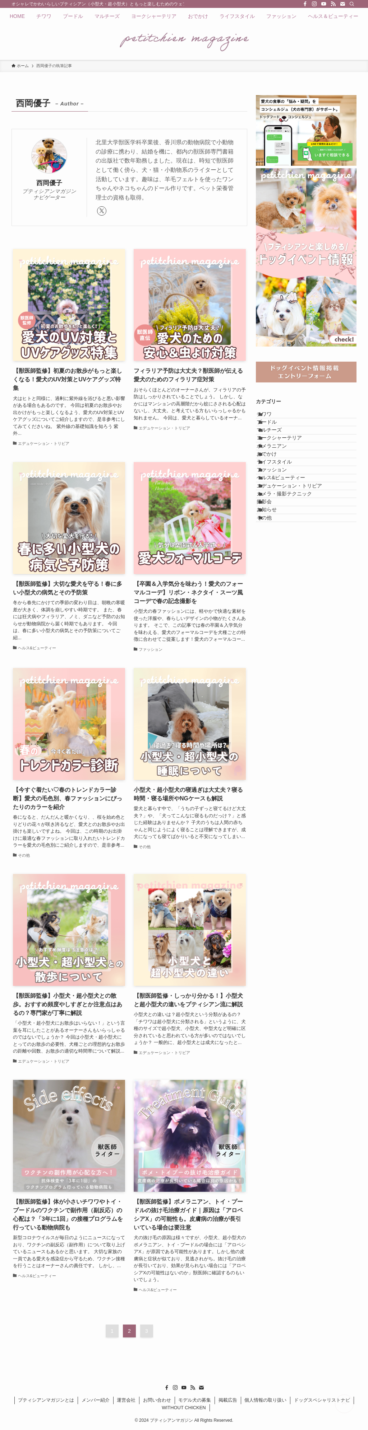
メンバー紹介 (96, 1400)
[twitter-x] (101, 211)
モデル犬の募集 (194, 1400)
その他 (272, 611)
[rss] (333, 4)
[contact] (342, 4)
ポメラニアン (280, 477)
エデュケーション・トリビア (297, 552)
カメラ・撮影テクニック (292, 566)
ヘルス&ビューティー (289, 537)
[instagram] (314, 4)
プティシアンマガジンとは (46, 1400)
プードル (275, 432)
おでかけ (275, 492)
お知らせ (275, 596)
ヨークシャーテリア (287, 462)
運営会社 (126, 1400)
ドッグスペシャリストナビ (322, 1400)
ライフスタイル (282, 507)
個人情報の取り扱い (265, 1400)
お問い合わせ (157, 1400)
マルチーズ (277, 447)
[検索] (351, 4)
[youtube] (323, 4)
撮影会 (272, 581)
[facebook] (305, 4)
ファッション (280, 522)
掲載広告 (227, 1400)
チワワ (272, 417)
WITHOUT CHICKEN (184, 1407)
